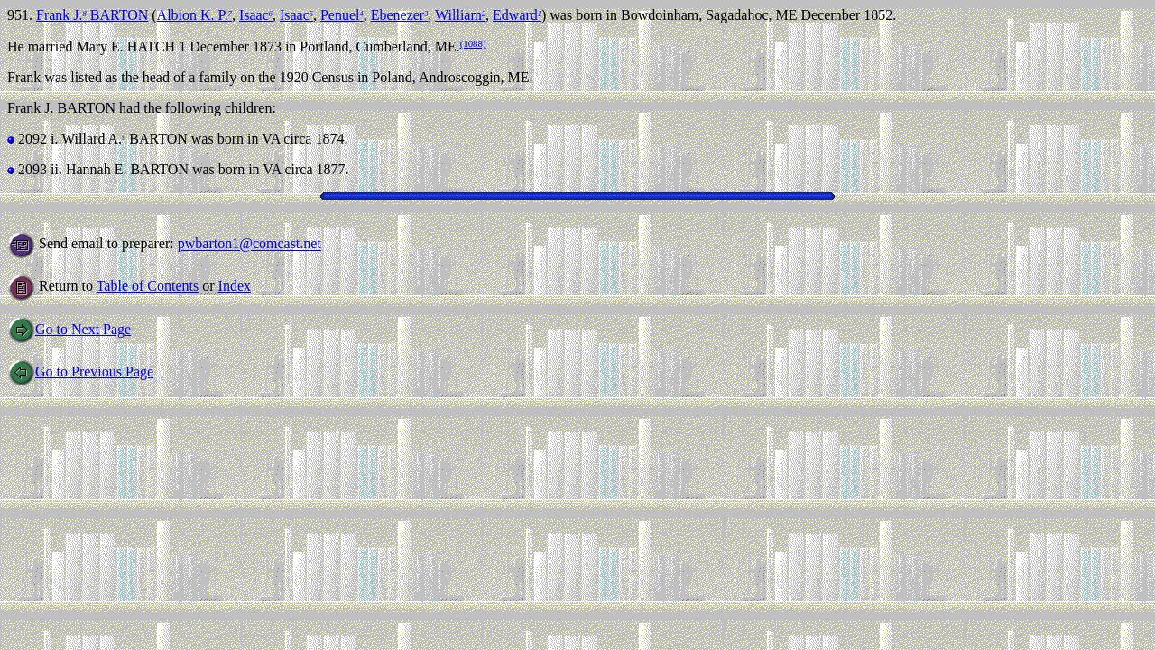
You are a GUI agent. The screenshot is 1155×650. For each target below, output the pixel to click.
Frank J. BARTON (92, 15)
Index (234, 286)
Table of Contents (148, 286)
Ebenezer (400, 15)
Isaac (256, 15)
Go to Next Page (69, 329)
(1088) (473, 43)
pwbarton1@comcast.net (249, 244)
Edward (517, 15)
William (460, 15)
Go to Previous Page (80, 371)
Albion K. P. (194, 15)
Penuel (342, 15)
